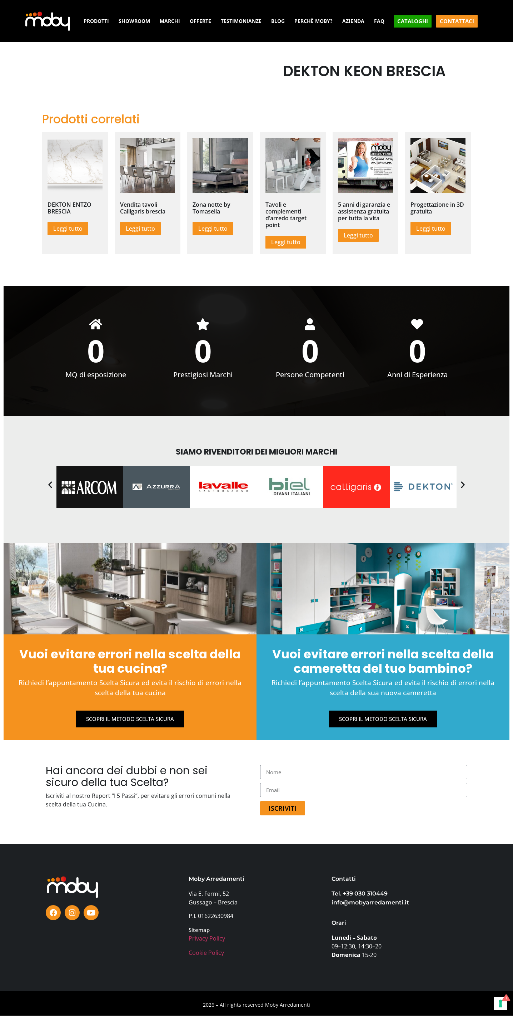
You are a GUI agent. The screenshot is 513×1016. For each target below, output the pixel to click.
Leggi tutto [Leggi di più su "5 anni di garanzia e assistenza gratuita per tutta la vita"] (358, 235)
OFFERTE (200, 21)
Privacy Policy (207, 939)
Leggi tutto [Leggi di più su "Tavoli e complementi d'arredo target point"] (285, 242)
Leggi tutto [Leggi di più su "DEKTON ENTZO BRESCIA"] (68, 228)
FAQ (379, 21)
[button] (50, 485)
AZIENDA (353, 21)
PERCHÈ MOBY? (313, 21)
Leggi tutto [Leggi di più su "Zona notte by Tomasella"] (213, 228)
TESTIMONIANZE (241, 21)
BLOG (278, 21)
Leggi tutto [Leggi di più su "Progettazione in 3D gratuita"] (430, 228)
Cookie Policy (206, 953)
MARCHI (170, 21)
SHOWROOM (134, 21)
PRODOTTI (96, 21)
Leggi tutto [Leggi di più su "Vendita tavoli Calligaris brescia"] (140, 228)
